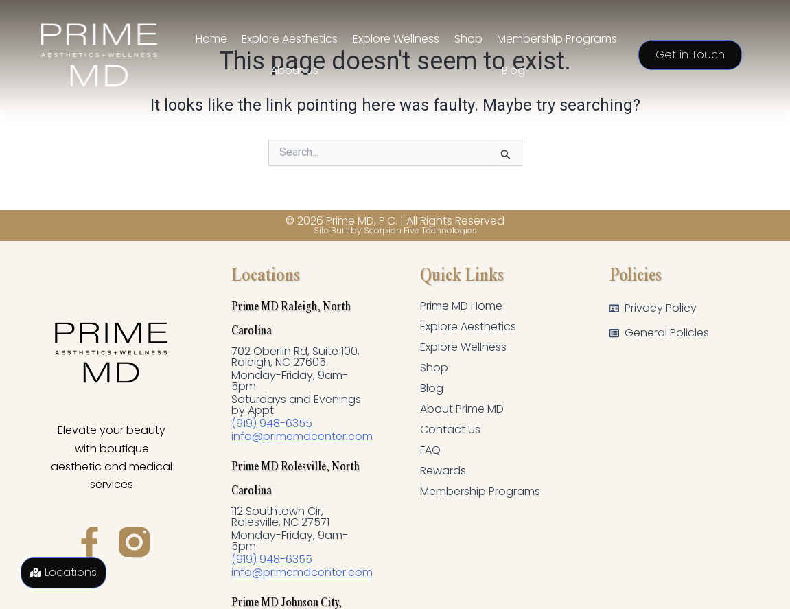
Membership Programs (482, 491)
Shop (434, 368)
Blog (431, 388)
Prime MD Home (463, 306)
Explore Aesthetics (469, 327)
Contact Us (450, 430)
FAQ (430, 450)
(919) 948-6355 (272, 423)
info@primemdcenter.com (303, 436)
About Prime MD (463, 409)
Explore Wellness (464, 347)
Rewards (443, 471)
